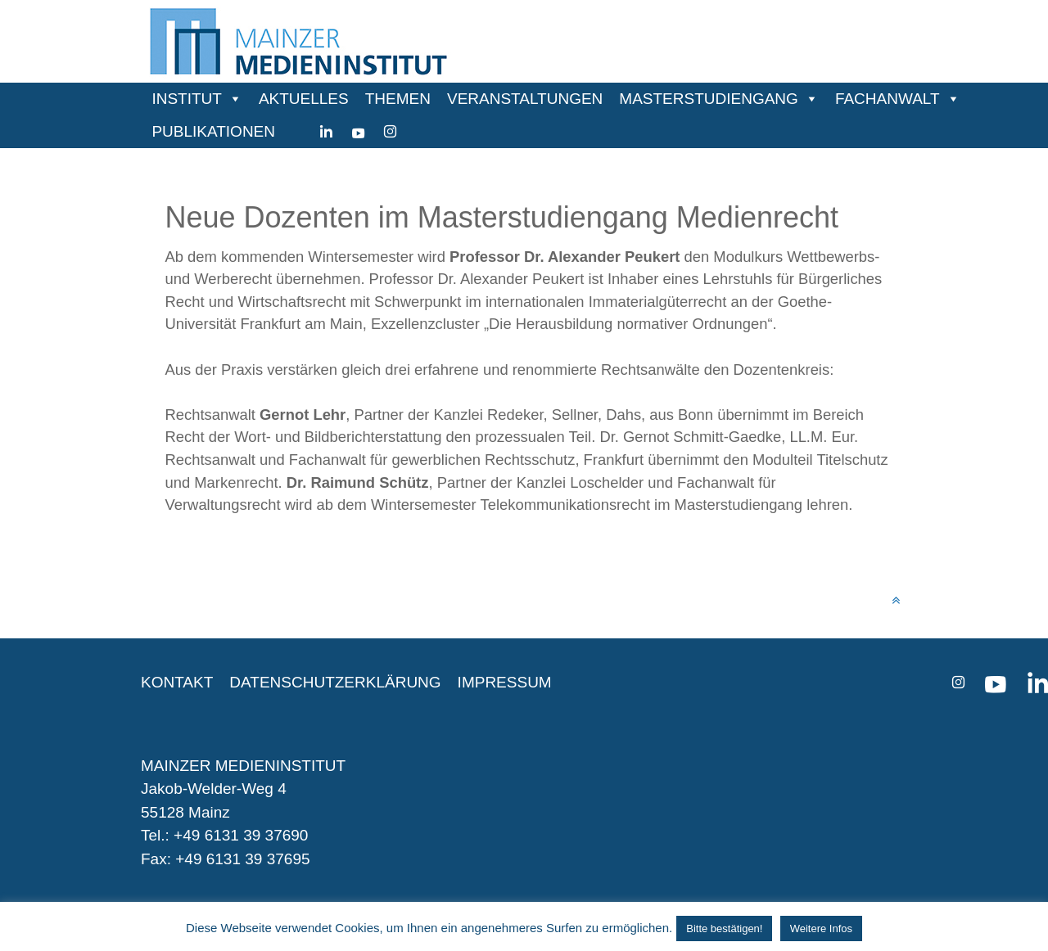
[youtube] (358, 131)
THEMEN (398, 98)
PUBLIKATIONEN (213, 131)
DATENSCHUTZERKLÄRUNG (334, 682)
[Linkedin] (326, 131)
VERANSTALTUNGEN (525, 98)
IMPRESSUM (505, 682)
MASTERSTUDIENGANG (708, 98)
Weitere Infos (821, 928)
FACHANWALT (887, 98)
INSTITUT (186, 98)
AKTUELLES (304, 98)
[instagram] (390, 131)
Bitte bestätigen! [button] (724, 928)
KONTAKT (177, 682)
